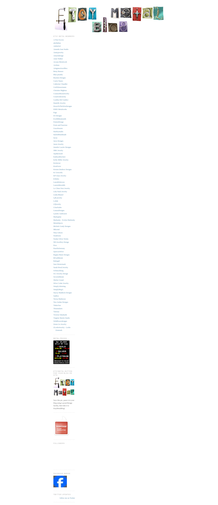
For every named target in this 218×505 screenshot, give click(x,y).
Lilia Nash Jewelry (60, 191)
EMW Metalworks (60, 109)
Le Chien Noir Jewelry (61, 188)
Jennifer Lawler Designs (62, 147)
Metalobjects (58, 223)
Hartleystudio (58, 131)
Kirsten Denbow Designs (62, 169)
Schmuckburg (58, 271)
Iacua (55, 138)
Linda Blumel (58, 195)
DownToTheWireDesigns (62, 106)
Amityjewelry (58, 52)
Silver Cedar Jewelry (61, 283)
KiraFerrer (57, 166)
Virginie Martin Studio (61, 318)
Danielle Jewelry (59, 103)
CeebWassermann (59, 87)
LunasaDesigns (58, 210)
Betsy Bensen (58, 71)
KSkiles (56, 179)
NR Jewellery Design (61, 242)
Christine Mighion (60, 90)
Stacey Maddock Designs (62, 293)
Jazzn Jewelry (58, 144)
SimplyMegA (58, 289)
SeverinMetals (58, 277)
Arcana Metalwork (60, 62)
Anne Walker (58, 59)
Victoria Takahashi (60, 315)
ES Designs (57, 116)
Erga (55, 112)
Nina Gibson (58, 233)
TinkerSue (57, 305)
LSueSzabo (57, 207)
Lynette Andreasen (60, 214)
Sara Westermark (59, 264)
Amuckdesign (58, 56)
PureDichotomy (59, 248)
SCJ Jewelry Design (60, 274)
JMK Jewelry (58, 150)
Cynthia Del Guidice (60, 100)
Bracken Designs (59, 78)
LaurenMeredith (59, 185)
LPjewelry (57, 204)
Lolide (55, 201)
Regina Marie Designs (61, 255)
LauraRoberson (59, 182)
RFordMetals (58, 258)
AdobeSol (57, 46)
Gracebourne (58, 128)
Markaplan (57, 217)
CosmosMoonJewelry (61, 94)
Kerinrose (56, 163)
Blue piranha (58, 74)
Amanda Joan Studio (60, 49)
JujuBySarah (58, 154)
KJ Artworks (58, 172)
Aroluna (56, 65)
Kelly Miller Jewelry (60, 160)
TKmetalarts (57, 308)
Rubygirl (56, 261)
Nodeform (57, 236)
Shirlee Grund (58, 280)
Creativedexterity (59, 97)
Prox (55, 245)
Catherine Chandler (60, 84)
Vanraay (56, 312)
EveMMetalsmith (59, 119)
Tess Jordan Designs (60, 302)
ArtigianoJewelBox (60, 68)
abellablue (57, 43)
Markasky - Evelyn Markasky (64, 220)
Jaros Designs (58, 141)
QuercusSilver (58, 251)
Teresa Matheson (59, 299)
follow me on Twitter (67, 498)
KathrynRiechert (59, 157)
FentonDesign (58, 122)
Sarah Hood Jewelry (60, 267)
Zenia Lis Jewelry (59, 324)
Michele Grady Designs (61, 226)
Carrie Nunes (58, 81)
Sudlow (56, 296)
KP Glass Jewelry (59, 176)
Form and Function (60, 125)
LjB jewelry (57, 198)
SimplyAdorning (59, 286)
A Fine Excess (58, 40)
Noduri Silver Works (60, 239)
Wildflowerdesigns (60, 321)
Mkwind (56, 229)
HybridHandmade (59, 135)
